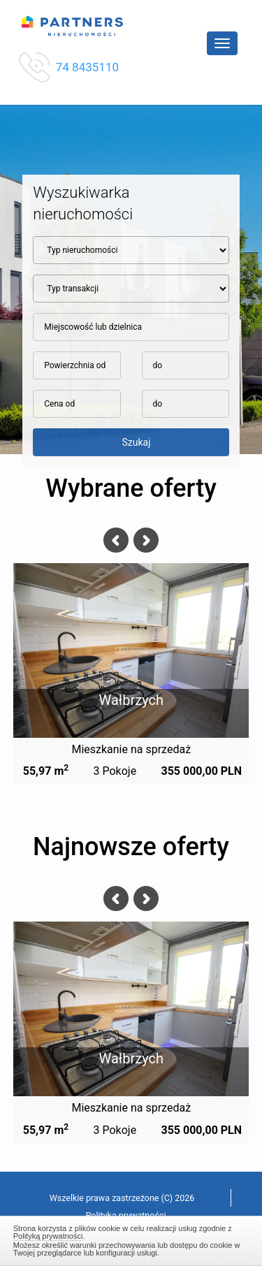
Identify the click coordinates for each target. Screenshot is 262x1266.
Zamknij (131, 1239)
